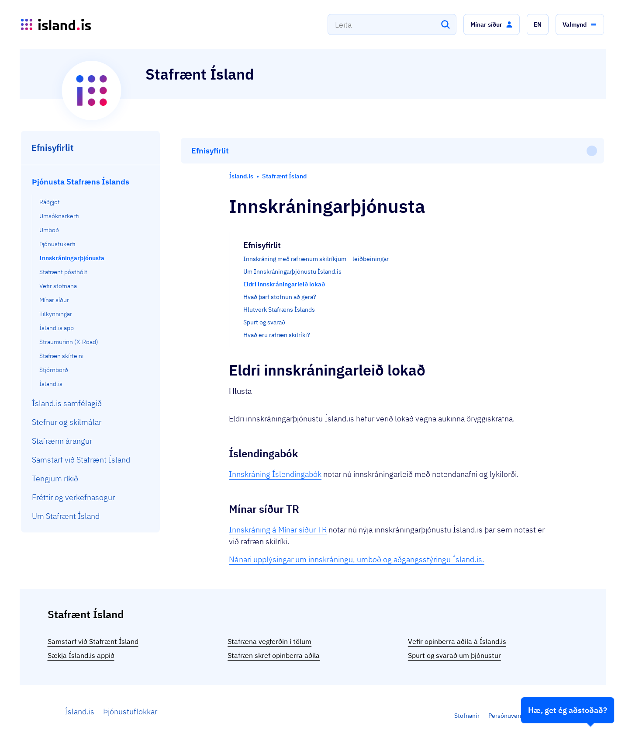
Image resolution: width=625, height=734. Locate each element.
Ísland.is (79, 708)
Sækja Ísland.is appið (81, 651)
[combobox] (392, 24)
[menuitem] (90, 281)
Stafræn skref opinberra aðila (274, 651)
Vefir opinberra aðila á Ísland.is (457, 637)
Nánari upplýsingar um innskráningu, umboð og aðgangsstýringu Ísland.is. (356, 520)
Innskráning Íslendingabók (275, 434)
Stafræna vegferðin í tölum (269, 637)
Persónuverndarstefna (518, 712)
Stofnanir (467, 712)
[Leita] (445, 24)
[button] (491, 24)
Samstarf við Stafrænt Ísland (93, 637)
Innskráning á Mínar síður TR (278, 490)
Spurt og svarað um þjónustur (454, 651)
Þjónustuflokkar (130, 708)
